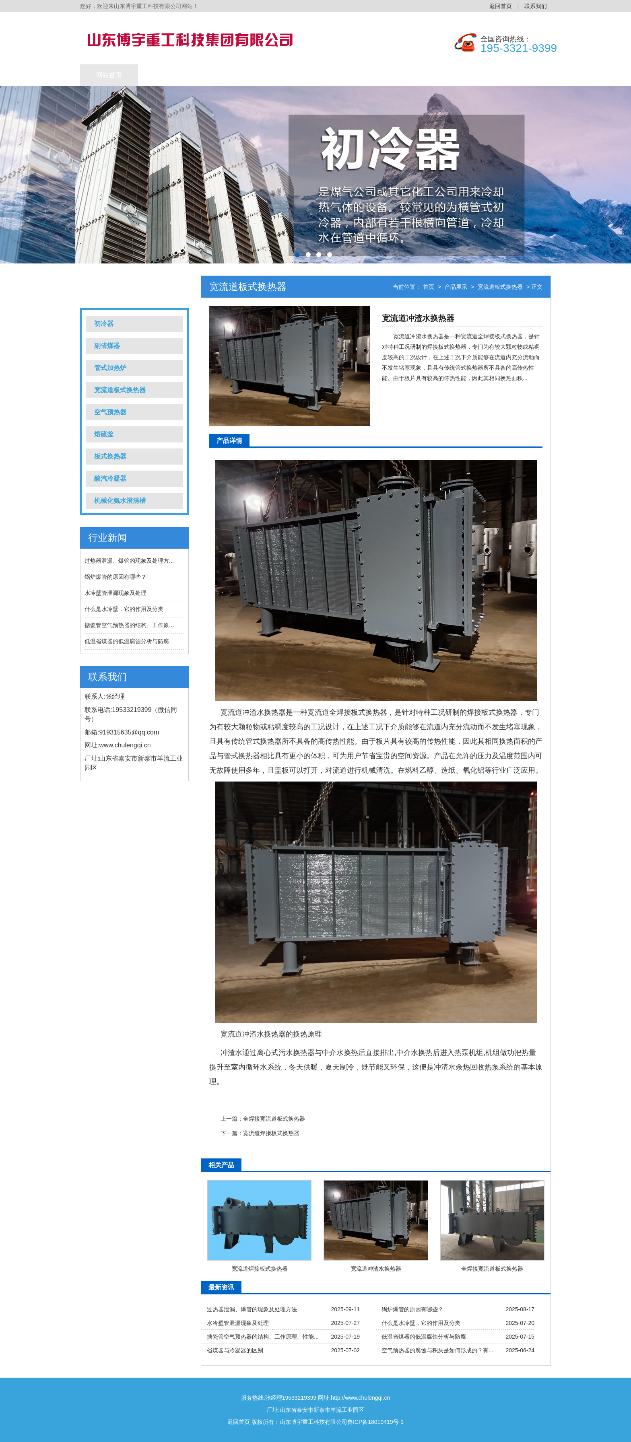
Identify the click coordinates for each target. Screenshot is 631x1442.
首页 (428, 287)
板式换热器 (110, 456)
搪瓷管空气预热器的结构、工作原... (129, 625)
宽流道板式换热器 (120, 390)
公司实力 (341, 75)
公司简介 (399, 75)
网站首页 (109, 75)
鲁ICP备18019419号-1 (375, 1422)
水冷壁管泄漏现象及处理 (115, 593)
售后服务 (457, 75)
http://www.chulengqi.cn (360, 1398)
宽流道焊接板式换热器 (271, 1133)
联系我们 (535, 6)
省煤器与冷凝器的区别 (235, 1350)
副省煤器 (107, 345)
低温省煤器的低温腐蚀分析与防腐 (127, 641)
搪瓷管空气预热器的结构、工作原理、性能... (263, 1336)
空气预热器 (110, 412)
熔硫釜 (103, 434)
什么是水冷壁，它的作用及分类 (124, 609)
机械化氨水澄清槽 (120, 500)
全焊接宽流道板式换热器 (274, 1118)
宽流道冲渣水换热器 (376, 1268)
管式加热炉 (110, 367)
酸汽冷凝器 (110, 478)
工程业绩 (225, 75)
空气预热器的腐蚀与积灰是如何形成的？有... (437, 1350)
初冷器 (103, 323)
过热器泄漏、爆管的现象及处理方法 (252, 1309)
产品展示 (167, 75)
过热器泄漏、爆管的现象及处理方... (129, 560)
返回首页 (500, 6)
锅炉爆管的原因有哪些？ (115, 577)
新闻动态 (283, 75)
